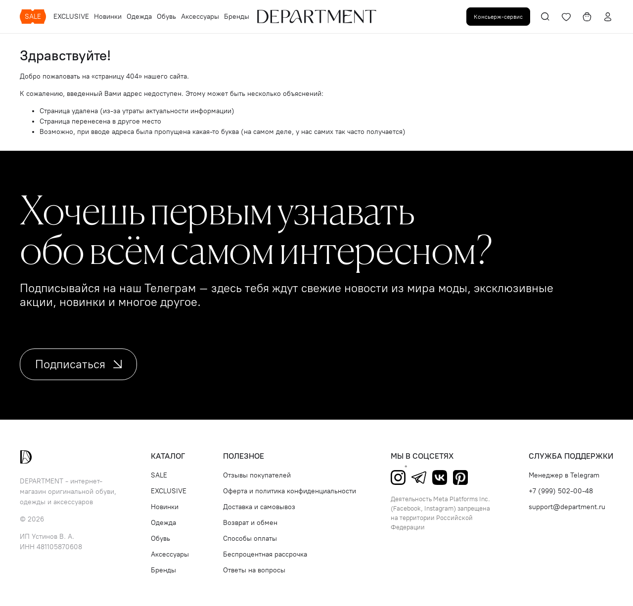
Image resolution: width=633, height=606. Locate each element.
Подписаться (78, 364)
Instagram (398, 477)
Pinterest (460, 477)
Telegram (418, 477)
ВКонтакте (439, 477)
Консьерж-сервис (498, 16)
